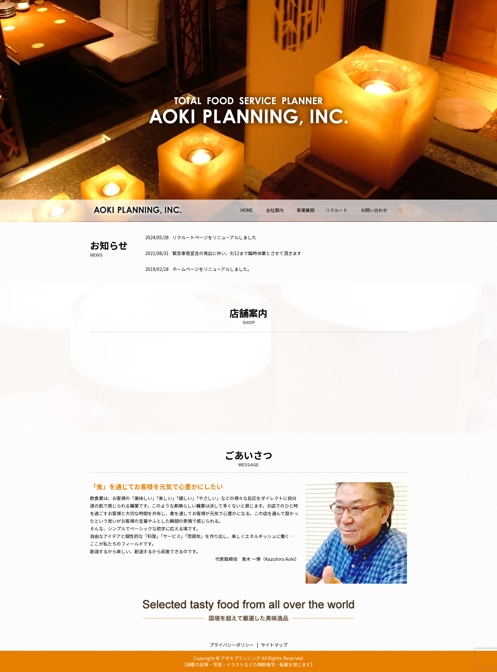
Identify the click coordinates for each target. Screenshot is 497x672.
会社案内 (274, 210)
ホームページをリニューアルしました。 (212, 269)
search (403, 210)
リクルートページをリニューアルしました (214, 237)
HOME (245, 210)
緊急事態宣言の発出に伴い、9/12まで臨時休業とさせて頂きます (236, 253)
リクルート (336, 210)
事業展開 (305, 210)
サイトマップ (274, 645)
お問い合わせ (373, 210)
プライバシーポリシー (232, 645)
